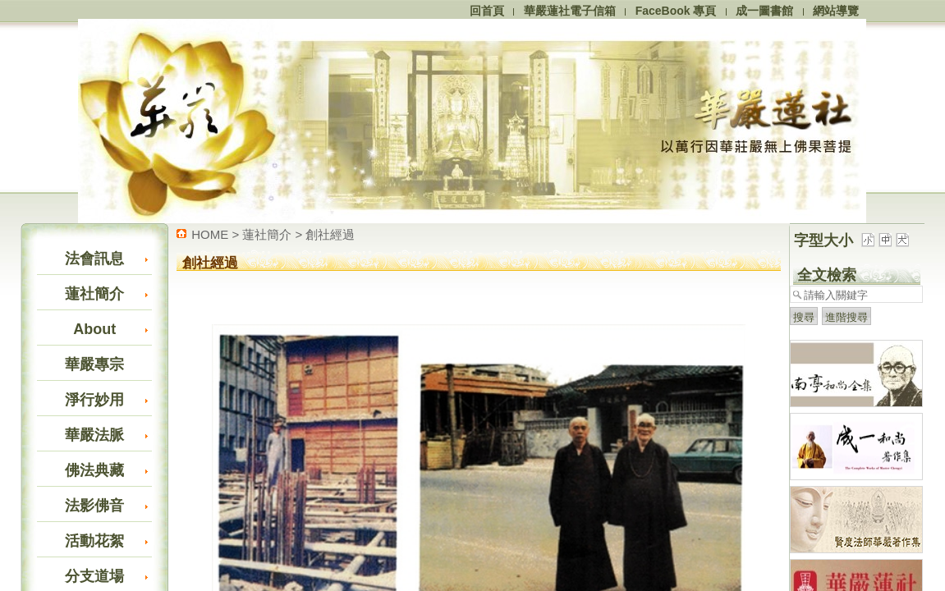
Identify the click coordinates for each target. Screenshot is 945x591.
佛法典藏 (94, 470)
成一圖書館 (764, 10)
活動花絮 (94, 541)
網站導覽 (836, 10)
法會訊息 (94, 258)
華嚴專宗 (94, 364)
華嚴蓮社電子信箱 (570, 10)
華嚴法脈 (94, 435)
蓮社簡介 (94, 294)
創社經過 (330, 234)
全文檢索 (826, 275)
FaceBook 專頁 (676, 10)
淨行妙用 (94, 400)
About (94, 329)
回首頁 (487, 10)
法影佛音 (94, 505)
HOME (209, 234)
